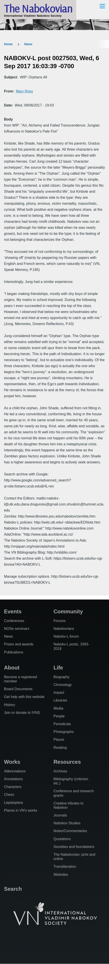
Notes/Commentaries (70, 831)
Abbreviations (15, 771)
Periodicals (62, 724)
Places (58, 739)
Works (12, 762)
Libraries (60, 700)
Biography (61, 677)
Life (58, 668)
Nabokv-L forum (66, 636)
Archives (60, 771)
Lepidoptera (13, 802)
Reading (60, 747)
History (9, 705)
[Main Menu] (102, 6)
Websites (60, 874)
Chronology (62, 685)
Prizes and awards (18, 644)
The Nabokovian (38, 8)
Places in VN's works (20, 810)
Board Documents (18, 689)
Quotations (62, 839)
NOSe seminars (16, 628)
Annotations (13, 779)
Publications (13, 652)
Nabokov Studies (66, 823)
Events (13, 611)
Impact (58, 692)
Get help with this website (24, 697)
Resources (67, 762)
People (59, 716)
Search (13, 889)
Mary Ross (24, 91)
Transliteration (64, 866)
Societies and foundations (73, 847)
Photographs (63, 732)
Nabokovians (63, 628)
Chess (9, 794)
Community (68, 611)
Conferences (14, 621)
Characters (12, 787)
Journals (60, 815)
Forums (59, 621)
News (28, 44)
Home (8, 44)
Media (58, 708)
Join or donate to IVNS (22, 712)
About (11, 668)
